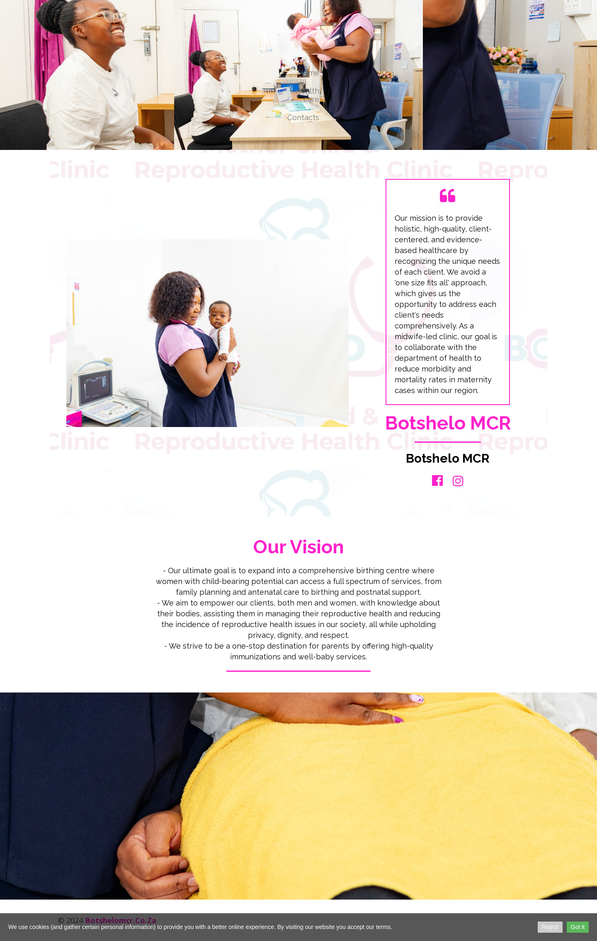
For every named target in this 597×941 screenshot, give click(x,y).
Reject (550, 927)
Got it (578, 927)
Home (308, 72)
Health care (307, 95)
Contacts (303, 117)
